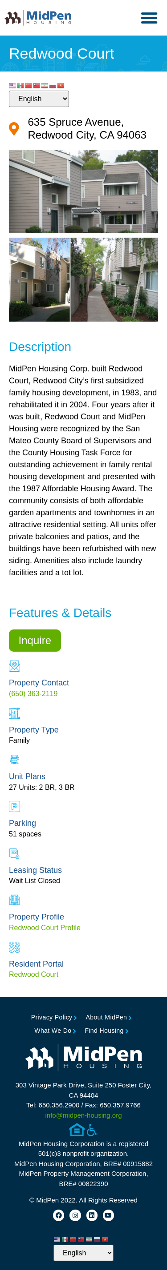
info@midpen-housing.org (83, 1115)
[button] (149, 17)
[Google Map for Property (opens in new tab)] (83, 129)
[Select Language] (39, 99)
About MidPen (106, 1017)
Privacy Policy (52, 1017)
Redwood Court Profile (45, 928)
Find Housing (104, 1030)
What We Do (52, 1030)
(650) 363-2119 (33, 693)
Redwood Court (33, 974)
